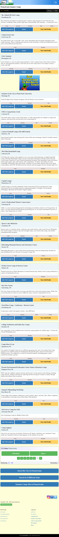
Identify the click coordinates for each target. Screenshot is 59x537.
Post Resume (33, 521)
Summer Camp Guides (36, 525)
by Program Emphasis (4, 521)
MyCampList (34, 530)
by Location (2, 519)
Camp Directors (34, 523)
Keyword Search (3, 523)
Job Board (33, 519)
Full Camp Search (4, 525)
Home (32, 532)
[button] (24, 29)
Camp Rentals (3, 528)
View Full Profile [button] (46, 29)
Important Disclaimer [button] (6, 512)
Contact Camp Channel (36, 528)
